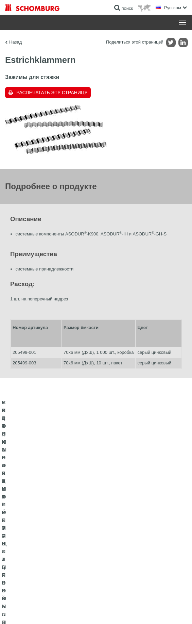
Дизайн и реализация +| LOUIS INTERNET (96, 611)
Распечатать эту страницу (51, 92)
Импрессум (60, 600)
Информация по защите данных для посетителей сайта (118, 600)
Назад (15, 42)
